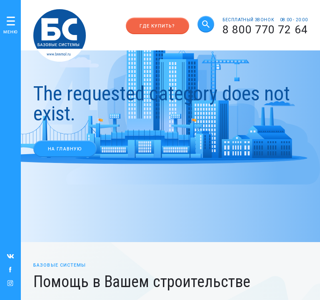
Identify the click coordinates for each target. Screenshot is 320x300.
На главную (65, 149)
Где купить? (157, 26)
